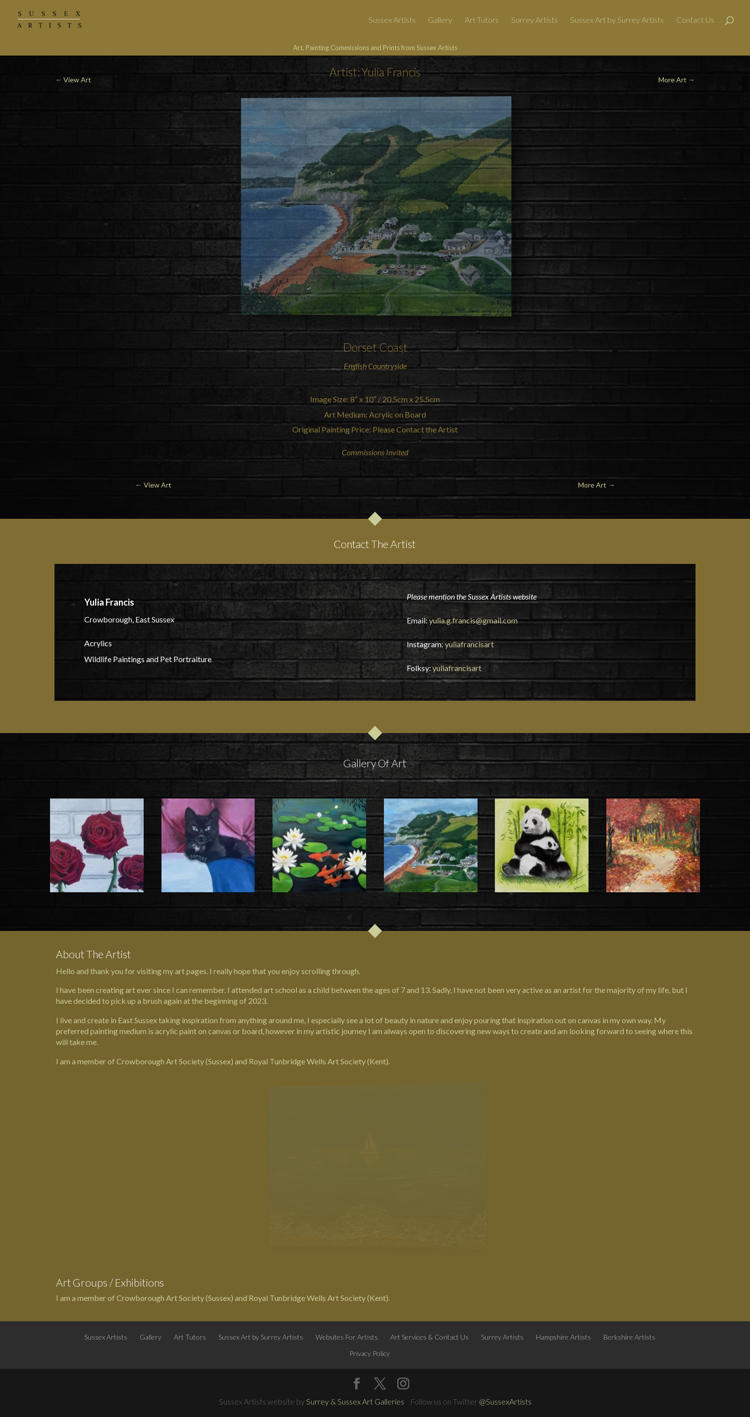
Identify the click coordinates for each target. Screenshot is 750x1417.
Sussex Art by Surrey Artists (617, 20)
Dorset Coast (375, 347)
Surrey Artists (534, 20)
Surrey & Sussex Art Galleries (355, 1401)
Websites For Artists (347, 1337)
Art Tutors (482, 20)
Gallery (440, 20)
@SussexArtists (505, 1401)
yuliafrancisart (469, 644)
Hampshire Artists (563, 1337)
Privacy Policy (369, 1353)
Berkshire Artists (629, 1337)
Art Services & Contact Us (429, 1337)
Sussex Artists (392, 20)
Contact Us (695, 20)
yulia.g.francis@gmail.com (473, 620)
